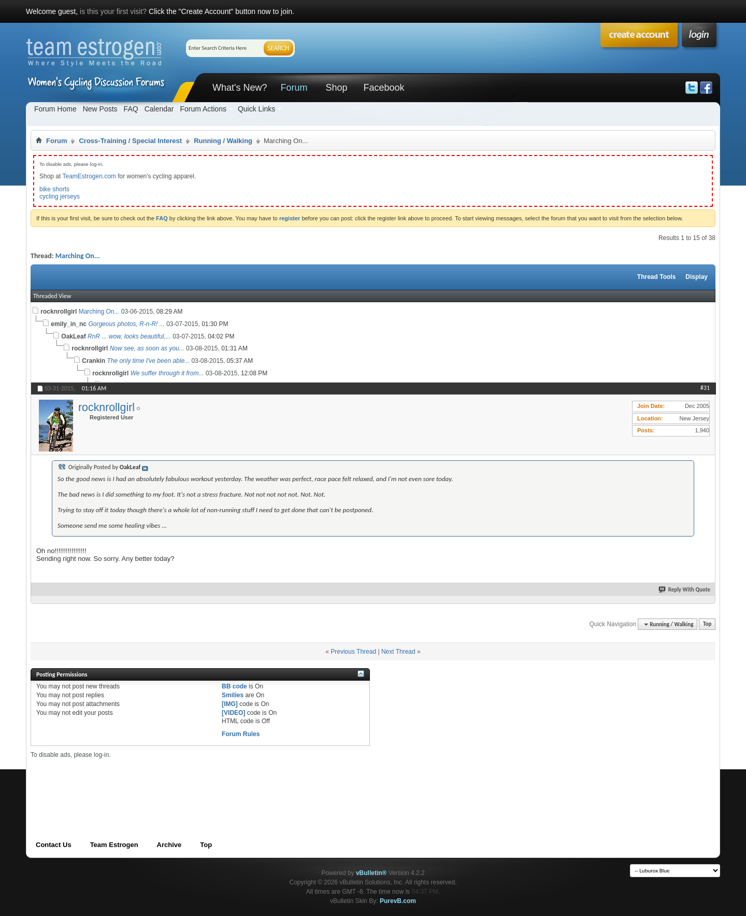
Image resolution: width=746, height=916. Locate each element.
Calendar (159, 109)
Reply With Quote (684, 589)
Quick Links (256, 109)
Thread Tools (656, 276)
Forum (293, 87)
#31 (705, 387)
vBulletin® (371, 873)
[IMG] (230, 704)
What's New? (239, 87)
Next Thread (398, 651)
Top (707, 624)
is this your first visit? (113, 11)
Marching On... (77, 255)
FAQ (131, 109)
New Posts (100, 109)
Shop (336, 87)
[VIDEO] (233, 712)
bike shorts (54, 189)
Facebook (383, 87)
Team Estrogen (114, 845)
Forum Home (55, 109)
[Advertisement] (219, 782)
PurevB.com (398, 901)
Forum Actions (203, 109)
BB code (234, 686)
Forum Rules (241, 734)
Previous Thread (353, 651)
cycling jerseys (59, 196)
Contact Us (53, 845)
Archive (169, 845)
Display (696, 276)
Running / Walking (223, 141)
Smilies (232, 695)
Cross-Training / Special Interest (130, 141)
